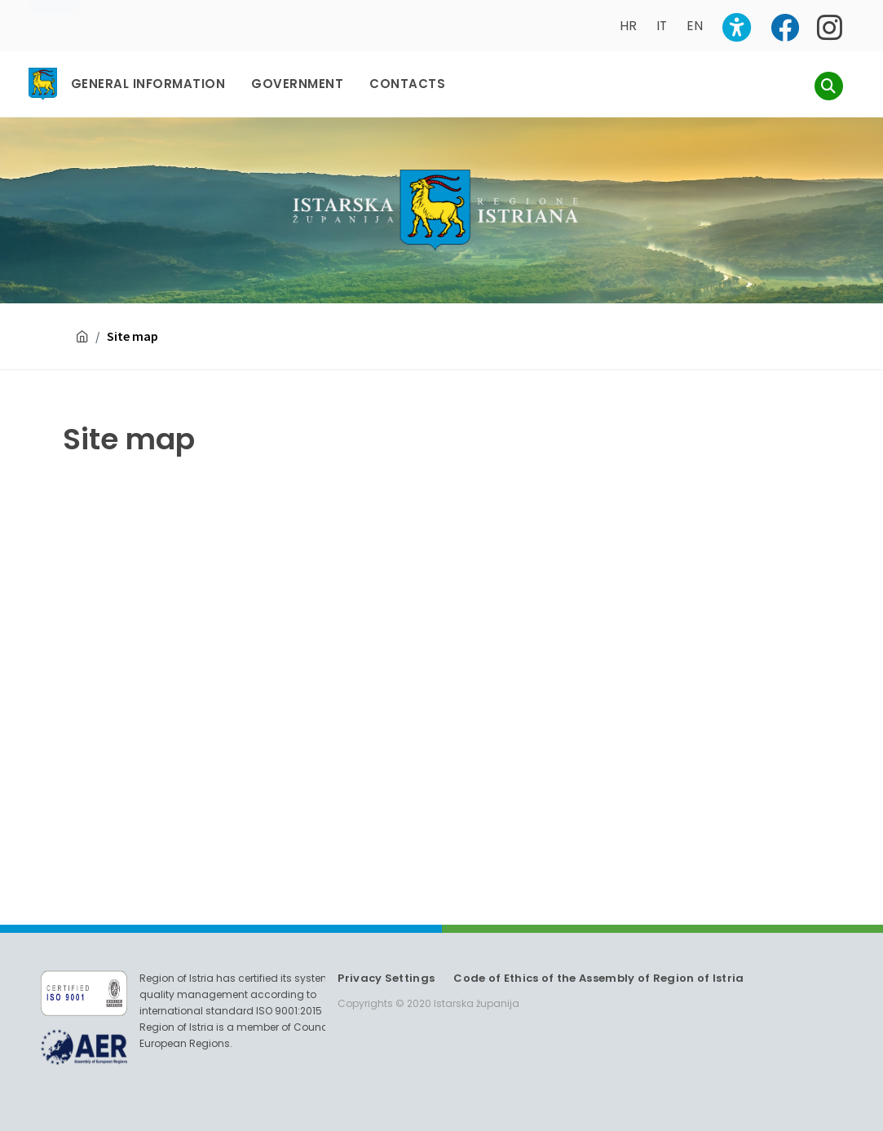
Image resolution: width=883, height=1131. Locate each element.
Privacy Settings (386, 978)
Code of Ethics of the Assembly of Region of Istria (598, 978)
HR (628, 25)
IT (661, 25)
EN (695, 25)
